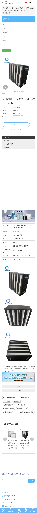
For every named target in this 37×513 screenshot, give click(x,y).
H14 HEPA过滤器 (8, 408)
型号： (4, 107)
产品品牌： (5, 110)
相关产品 (6, 140)
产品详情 (6, 137)
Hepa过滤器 (17, 401)
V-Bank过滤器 (20, 405)
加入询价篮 (16, 129)
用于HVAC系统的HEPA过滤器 (24, 412)
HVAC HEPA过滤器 (9, 397)
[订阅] (31, 481)
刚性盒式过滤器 (22, 408)
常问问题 (6, 147)
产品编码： (5, 113)
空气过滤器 (6, 401)
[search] (14, 481)
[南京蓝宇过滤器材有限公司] (13, 466)
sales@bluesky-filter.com (12, 506)
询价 (16, 124)
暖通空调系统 (7, 412)
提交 (6, 50)
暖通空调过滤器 (8, 405)
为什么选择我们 (8, 144)
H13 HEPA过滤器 (24, 397)
